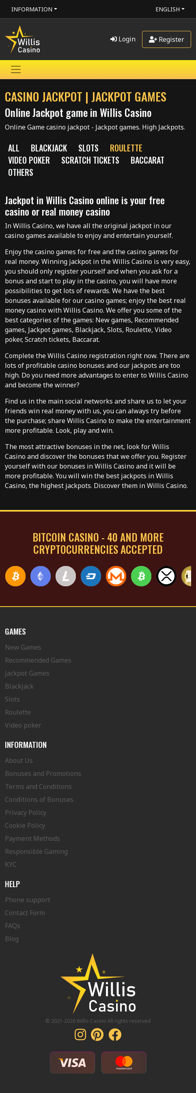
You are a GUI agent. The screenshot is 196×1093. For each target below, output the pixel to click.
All (13, 148)
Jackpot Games (27, 673)
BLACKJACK (49, 148)
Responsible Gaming (36, 851)
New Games (23, 647)
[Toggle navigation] (16, 69)
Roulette (18, 712)
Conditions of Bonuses (39, 799)
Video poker (23, 725)
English (167, 9)
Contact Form (25, 912)
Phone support (27, 899)
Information (31, 9)
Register (166, 39)
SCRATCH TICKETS (90, 160)
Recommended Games (38, 660)
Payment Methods (32, 838)
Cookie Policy (25, 825)
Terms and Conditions (38, 786)
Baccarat (147, 160)
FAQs (12, 925)
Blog (12, 938)
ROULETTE (126, 148)
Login (123, 39)
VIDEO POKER (29, 160)
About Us (19, 760)
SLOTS (88, 148)
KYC (11, 864)
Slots (12, 699)
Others (20, 172)
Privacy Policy (25, 812)
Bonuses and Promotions (43, 773)
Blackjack (19, 686)
